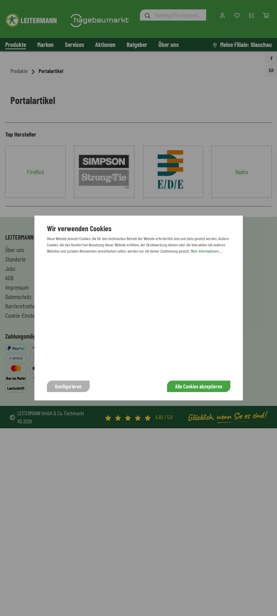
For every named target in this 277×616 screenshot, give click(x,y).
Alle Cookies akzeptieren (198, 386)
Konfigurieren (68, 386)
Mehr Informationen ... (206, 250)
